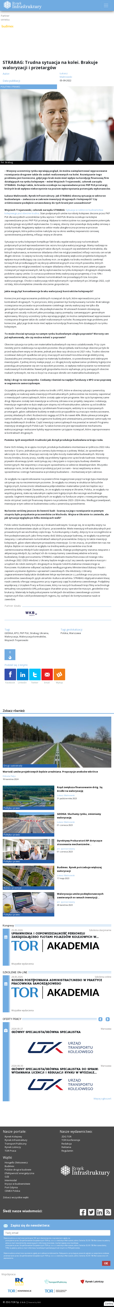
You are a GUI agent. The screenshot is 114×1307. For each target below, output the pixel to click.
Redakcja (67, 1143)
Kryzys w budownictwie (17, 1183)
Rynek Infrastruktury (16, 1140)
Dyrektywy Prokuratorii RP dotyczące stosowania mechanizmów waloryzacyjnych (79, 844)
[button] (100, 1024)
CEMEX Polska (12, 1190)
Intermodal (11, 1180)
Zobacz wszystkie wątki (16, 1197)
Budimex (9, 1166)
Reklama (66, 1147)
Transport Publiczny (16, 1143)
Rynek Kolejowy (13, 1136)
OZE (7, 1176)
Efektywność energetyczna (19, 1173)
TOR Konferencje (71, 1140)
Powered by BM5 (34, 1302)
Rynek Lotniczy (13, 1147)
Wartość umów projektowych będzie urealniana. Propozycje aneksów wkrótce (50, 771)
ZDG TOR (66, 1136)
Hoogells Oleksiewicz (16, 1162)
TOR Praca (10, 1150)
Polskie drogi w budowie (18, 1169)
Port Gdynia (11, 1187)
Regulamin (67, 1150)
